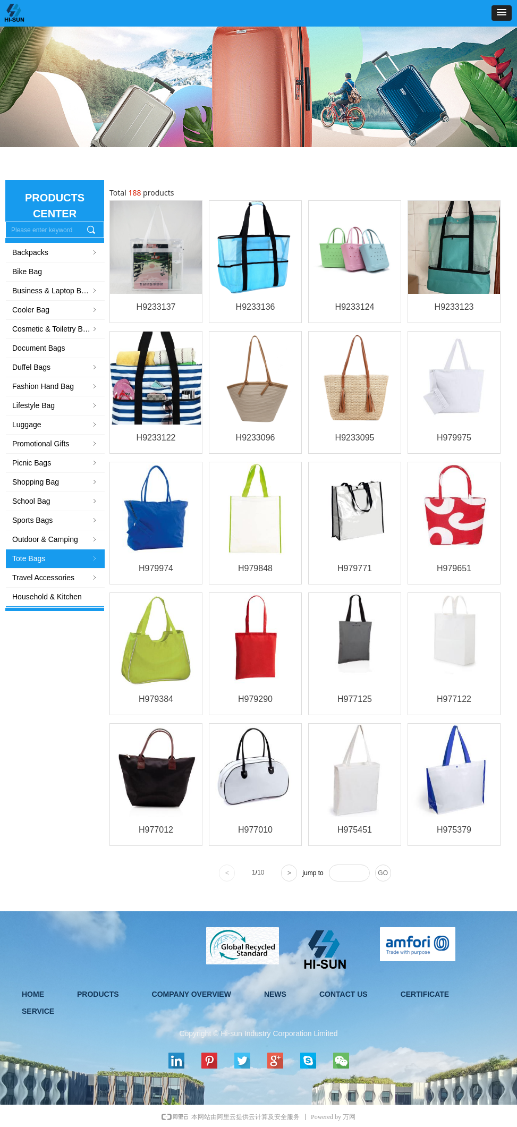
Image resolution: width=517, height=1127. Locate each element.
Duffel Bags (55, 367)
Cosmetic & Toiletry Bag (55, 329)
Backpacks (55, 252)
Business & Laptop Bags (55, 290)
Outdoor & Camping (55, 539)
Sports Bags (55, 520)
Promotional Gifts (55, 443)
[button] (501, 13)
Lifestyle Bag (55, 405)
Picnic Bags (55, 463)
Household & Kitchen (47, 596)
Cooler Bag (55, 310)
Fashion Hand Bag (55, 386)
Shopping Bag (55, 482)
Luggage (55, 424)
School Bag (55, 501)
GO (383, 873)
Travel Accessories (55, 577)
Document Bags (38, 348)
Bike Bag (27, 271)
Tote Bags (55, 558)
